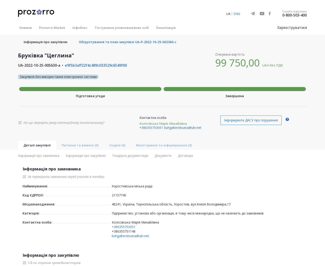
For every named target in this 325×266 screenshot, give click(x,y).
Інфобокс (79, 28)
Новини (25, 28)
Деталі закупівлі (37, 145)
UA (228, 14)
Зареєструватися (292, 27)
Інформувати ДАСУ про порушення (251, 120)
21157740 (119, 195)
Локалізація (166, 28)
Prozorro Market (52, 28)
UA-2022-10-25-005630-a (39, 65)
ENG (237, 14)
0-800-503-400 (294, 15)
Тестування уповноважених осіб (122, 28)
